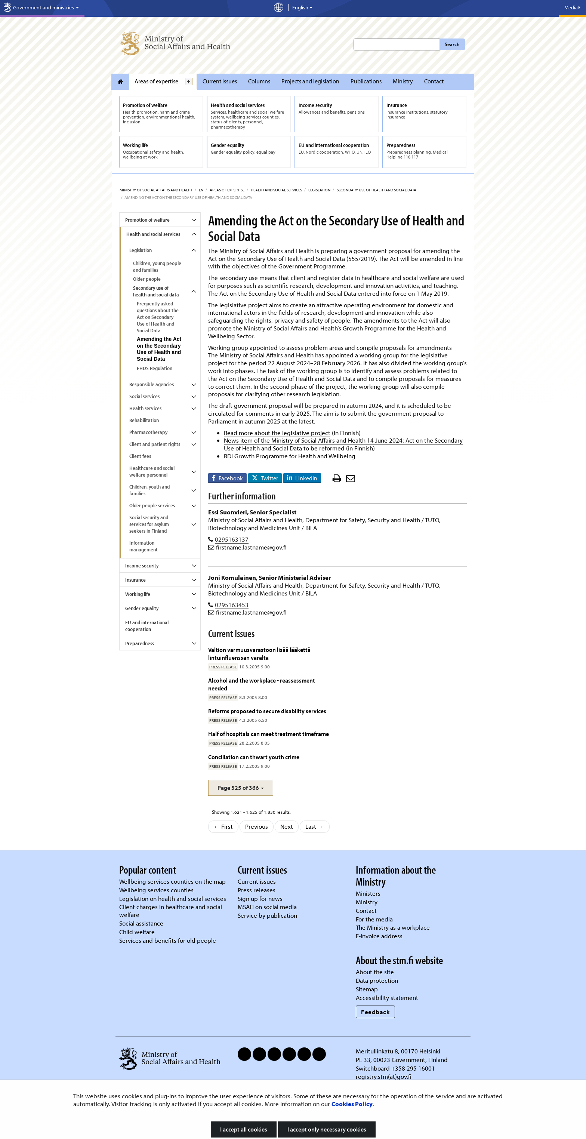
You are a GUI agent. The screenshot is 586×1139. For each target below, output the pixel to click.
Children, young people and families (157, 266)
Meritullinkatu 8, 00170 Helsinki (398, 1051)
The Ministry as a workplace (393, 927)
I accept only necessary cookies (326, 1129)
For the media (374, 919)
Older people (147, 278)
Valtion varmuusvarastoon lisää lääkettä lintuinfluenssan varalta (259, 653)
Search (452, 44)
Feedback (375, 1012)
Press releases (256, 890)
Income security (141, 565)
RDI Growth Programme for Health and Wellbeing (289, 456)
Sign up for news (260, 898)
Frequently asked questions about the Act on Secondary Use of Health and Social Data (158, 317)
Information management (143, 546)
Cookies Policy (352, 1104)
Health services (145, 408)
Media (572, 7)
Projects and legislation (310, 81)
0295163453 (232, 605)
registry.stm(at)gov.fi (384, 1076)
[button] (240, 788)
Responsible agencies (151, 384)
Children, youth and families (149, 490)
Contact (434, 81)
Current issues (220, 81)
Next (286, 826)
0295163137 (232, 539)
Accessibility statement (387, 997)
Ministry (403, 81)
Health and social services (276, 190)
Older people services (152, 505)
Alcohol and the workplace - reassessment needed (261, 684)
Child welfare (137, 932)
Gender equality (141, 608)
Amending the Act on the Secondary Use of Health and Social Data (159, 349)
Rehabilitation (144, 420)
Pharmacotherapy (148, 432)
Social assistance (141, 923)
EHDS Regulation (154, 368)
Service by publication (267, 915)
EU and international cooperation (147, 625)
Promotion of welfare (147, 219)
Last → (314, 826)
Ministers (368, 893)
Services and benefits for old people (167, 940)
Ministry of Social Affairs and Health (156, 190)
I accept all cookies (243, 1129)
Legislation (319, 190)
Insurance (135, 579)
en (200, 190)
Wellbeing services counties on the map (172, 881)
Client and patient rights (154, 444)
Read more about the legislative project (277, 433)
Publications (366, 81)
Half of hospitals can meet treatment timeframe (268, 734)
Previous (256, 826)
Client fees (140, 456)
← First (223, 826)
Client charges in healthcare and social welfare (170, 910)
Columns (259, 81)
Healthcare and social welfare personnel (152, 471)
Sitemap (367, 989)
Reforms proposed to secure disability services (267, 711)
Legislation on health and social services (172, 898)
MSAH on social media (267, 907)
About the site (375, 972)
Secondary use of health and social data (376, 190)
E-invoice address (379, 936)
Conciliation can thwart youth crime (253, 757)
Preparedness (139, 643)
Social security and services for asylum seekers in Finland (149, 524)
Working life (137, 594)
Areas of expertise (156, 81)
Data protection (377, 980)
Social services (144, 396)
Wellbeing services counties (156, 890)
